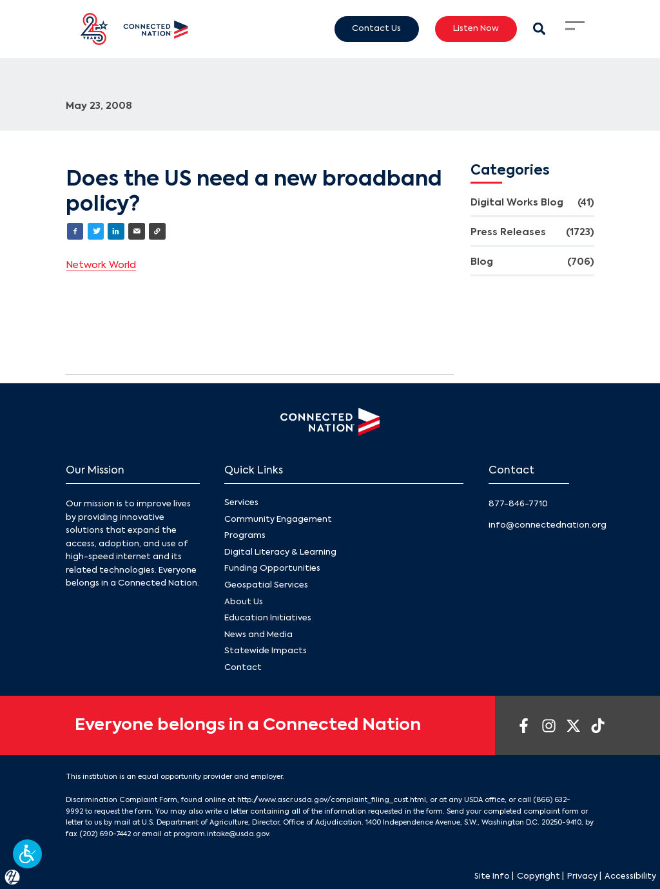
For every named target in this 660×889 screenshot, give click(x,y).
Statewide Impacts (265, 651)
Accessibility (630, 876)
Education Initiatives (267, 618)
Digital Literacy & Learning (280, 552)
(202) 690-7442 (105, 834)
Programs (245, 535)
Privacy (582, 876)
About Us (243, 602)
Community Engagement (278, 519)
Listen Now (476, 28)
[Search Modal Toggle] (539, 28)
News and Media (258, 635)
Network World (101, 265)
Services (241, 503)
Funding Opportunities (272, 568)
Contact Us (376, 28)
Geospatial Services (266, 585)
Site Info (492, 876)
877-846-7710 (518, 504)
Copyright (538, 876)
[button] (27, 853)
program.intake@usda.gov (221, 834)
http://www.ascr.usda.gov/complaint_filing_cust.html (331, 800)
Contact (243, 668)
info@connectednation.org (548, 525)
